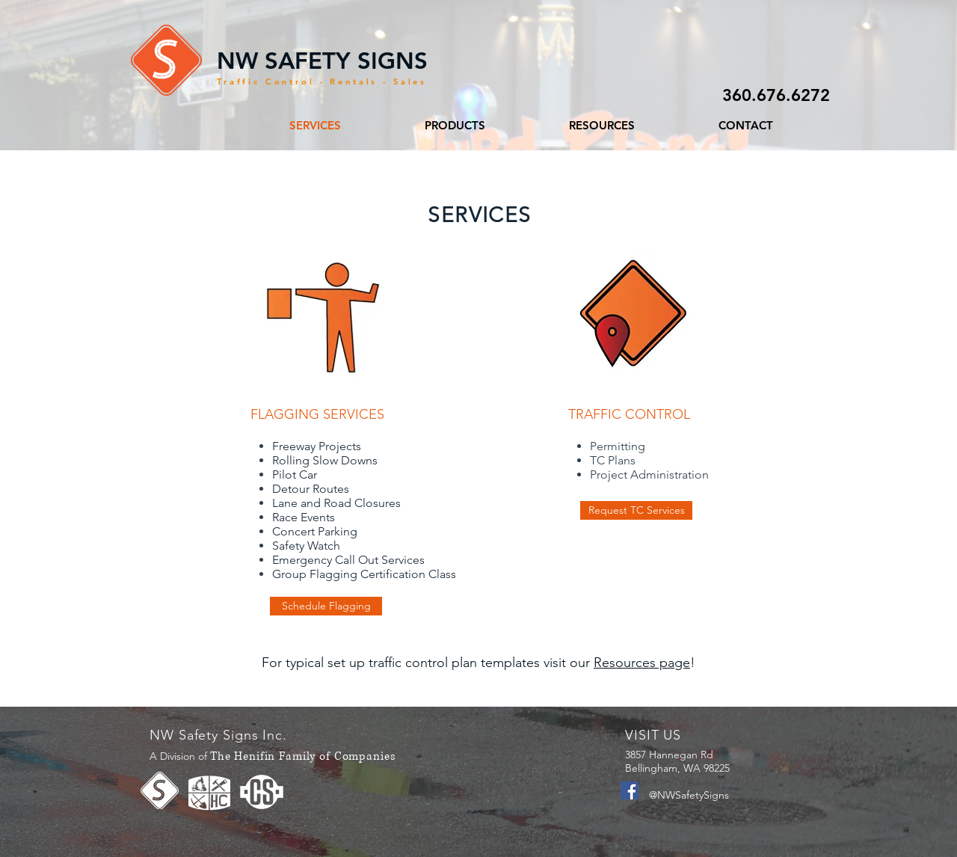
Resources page (642, 662)
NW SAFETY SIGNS (322, 61)
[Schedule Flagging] (326, 606)
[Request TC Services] (636, 510)
